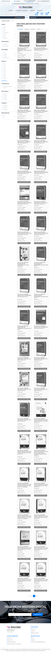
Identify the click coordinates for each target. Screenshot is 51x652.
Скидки (33, 639)
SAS (4, 52)
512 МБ (5, 99)
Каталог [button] (11, 10)
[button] (30, 1)
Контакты (39, 10)
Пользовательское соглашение (14, 643)
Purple (4, 34)
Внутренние (6, 46)
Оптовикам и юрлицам (21, 10)
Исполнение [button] (5, 41)
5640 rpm (5, 107)
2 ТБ (4, 65)
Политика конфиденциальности (38, 641)
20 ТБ (4, 74)
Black (4, 27)
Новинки (32, 10)
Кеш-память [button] (5, 91)
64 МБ (4, 94)
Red (4, 36)
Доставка (34, 628)
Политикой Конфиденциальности (32, 617)
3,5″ (4, 117)
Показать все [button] (4, 80)
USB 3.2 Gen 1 (6, 57)
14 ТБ (4, 69)
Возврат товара (35, 632)
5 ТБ (4, 67)
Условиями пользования (22, 618)
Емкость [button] (4, 61)
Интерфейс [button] (5, 49)
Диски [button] (27, 17)
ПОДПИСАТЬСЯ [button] (37, 614)
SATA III (5, 54)
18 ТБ (4, 73)
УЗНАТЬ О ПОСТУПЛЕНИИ (24, 60)
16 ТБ (4, 71)
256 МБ (5, 97)
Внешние (5, 44)
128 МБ (5, 95)
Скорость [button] (4, 103)
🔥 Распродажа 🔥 (19, 17)
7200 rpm (5, 109)
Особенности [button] (5, 83)
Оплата (33, 630)
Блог (33, 637)
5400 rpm (5, 105)
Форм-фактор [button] (5, 113)
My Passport (6, 32)
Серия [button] (3, 24)
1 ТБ (4, 64)
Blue (4, 29)
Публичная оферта (12, 641)
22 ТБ (4, 76)
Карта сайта (10, 639)
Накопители (33, 17)
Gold (4, 30)
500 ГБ (4, 78)
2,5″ (4, 115)
